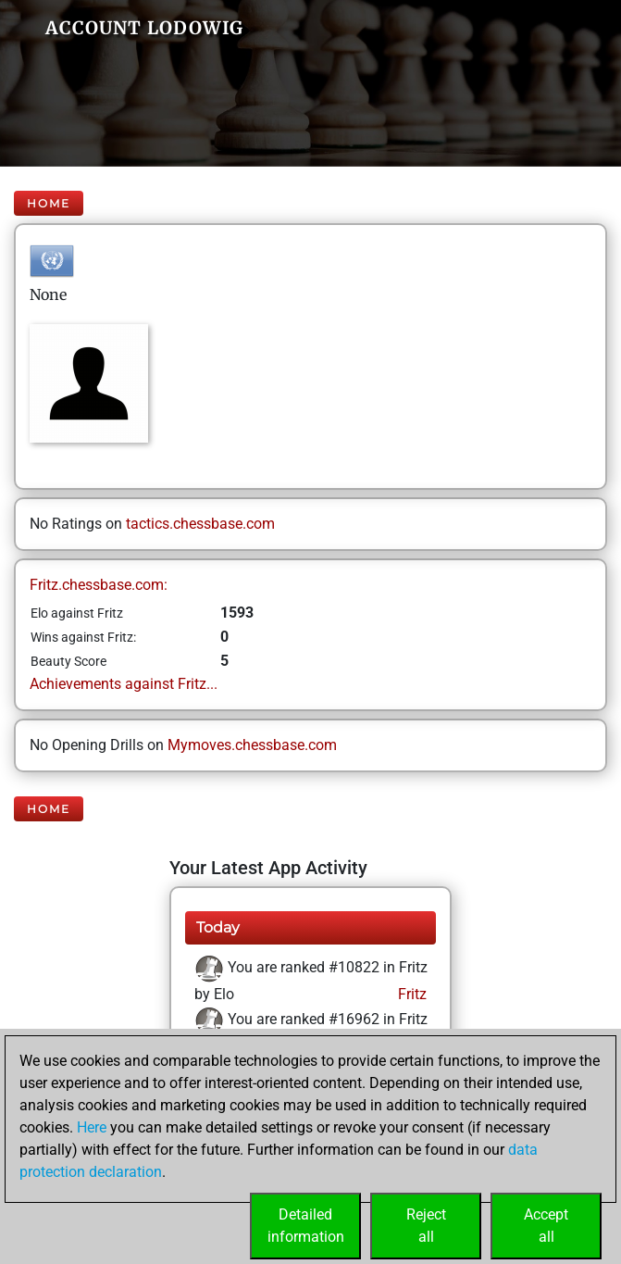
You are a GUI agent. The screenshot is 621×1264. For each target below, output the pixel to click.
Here (91, 1127)
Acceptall (546, 1225)
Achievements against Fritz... (123, 684)
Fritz (410, 994)
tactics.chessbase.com (200, 523)
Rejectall (426, 1225)
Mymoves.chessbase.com (252, 745)
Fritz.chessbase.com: (99, 585)
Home (48, 203)
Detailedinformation (305, 1225)
